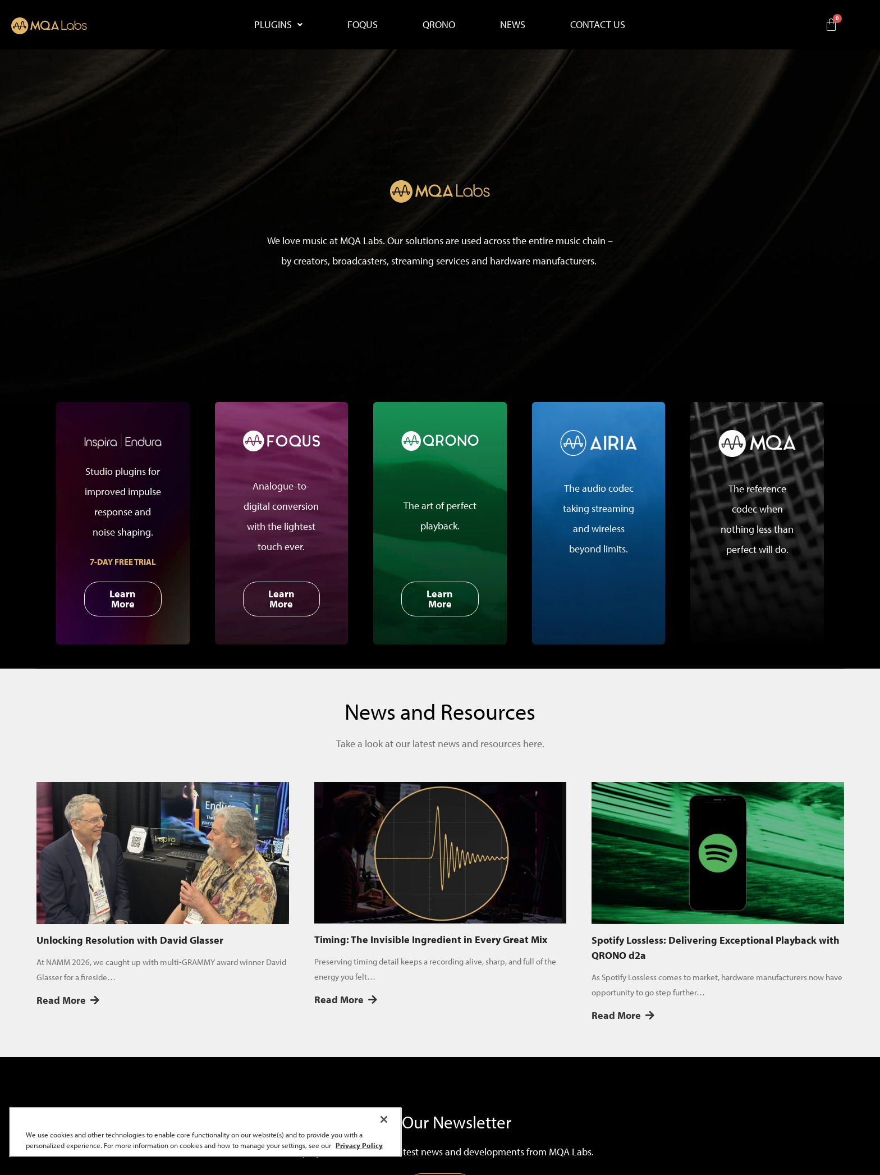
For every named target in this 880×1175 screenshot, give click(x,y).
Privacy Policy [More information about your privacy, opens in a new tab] (359, 1145)
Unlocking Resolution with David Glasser (129, 940)
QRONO (439, 24)
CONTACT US (597, 24)
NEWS (512, 24)
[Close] (384, 1119)
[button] (278, 24)
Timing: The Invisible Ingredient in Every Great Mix (430, 939)
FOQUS (362, 24)
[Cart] (831, 24)
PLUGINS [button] (278, 24)
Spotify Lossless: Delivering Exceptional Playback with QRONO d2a (716, 948)
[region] (205, 1132)
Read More (67, 1000)
